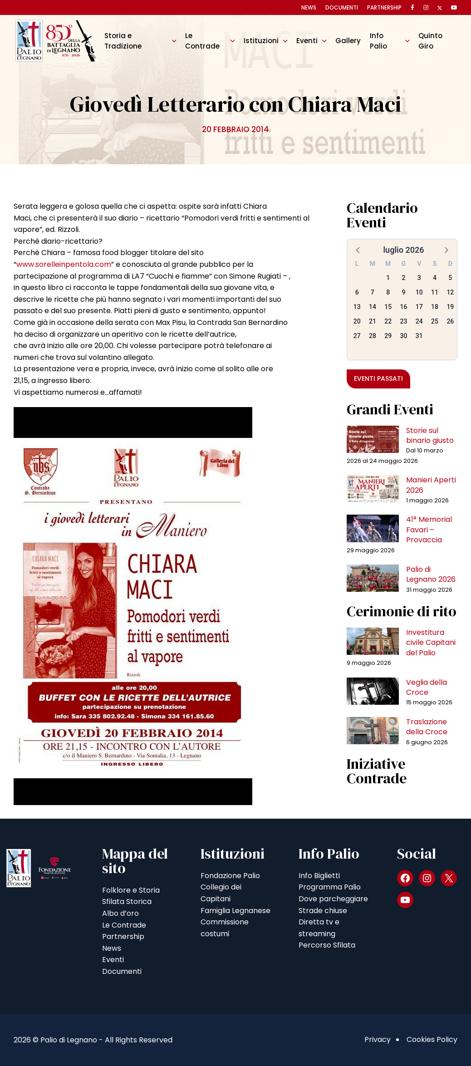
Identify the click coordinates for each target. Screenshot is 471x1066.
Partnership (384, 7)
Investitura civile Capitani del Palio (431, 642)
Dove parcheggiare (333, 899)
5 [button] (450, 277)
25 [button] (434, 321)
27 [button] (357, 335)
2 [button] (404, 277)
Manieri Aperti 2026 (431, 485)
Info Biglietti (319, 875)
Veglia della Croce (426, 687)
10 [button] (419, 292)
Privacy (377, 1039)
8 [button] (388, 292)
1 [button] (388, 277)
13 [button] (357, 306)
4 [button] (435, 277)
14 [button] (372, 306)
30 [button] (403, 335)
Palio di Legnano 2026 (431, 574)
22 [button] (388, 321)
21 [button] (372, 321)
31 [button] (419, 335)
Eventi (307, 40)
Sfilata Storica (127, 901)
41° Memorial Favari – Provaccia (429, 529)
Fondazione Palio (230, 875)
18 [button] (434, 306)
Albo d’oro (120, 913)
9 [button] (404, 292)
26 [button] (450, 321)
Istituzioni (261, 40)
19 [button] (450, 306)
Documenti (341, 7)
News (308, 7)
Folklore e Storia (131, 890)
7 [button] (372, 292)
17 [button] (419, 306)
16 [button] (403, 306)
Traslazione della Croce (426, 727)
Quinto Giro (430, 40)
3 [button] (419, 277)
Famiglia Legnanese (235, 910)
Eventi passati (378, 378)
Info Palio (378, 40)
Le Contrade (202, 40)
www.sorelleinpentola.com (63, 264)
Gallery (348, 40)
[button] (358, 249)
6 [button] (357, 292)
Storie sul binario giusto (430, 435)
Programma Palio (330, 887)
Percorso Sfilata (327, 945)
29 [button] (388, 335)
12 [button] (450, 292)
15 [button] (388, 306)
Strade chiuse (323, 910)
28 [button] (372, 335)
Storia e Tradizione (123, 40)
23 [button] (403, 321)
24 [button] (419, 321)
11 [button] (434, 292)
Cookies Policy (432, 1039)
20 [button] (357, 321)
